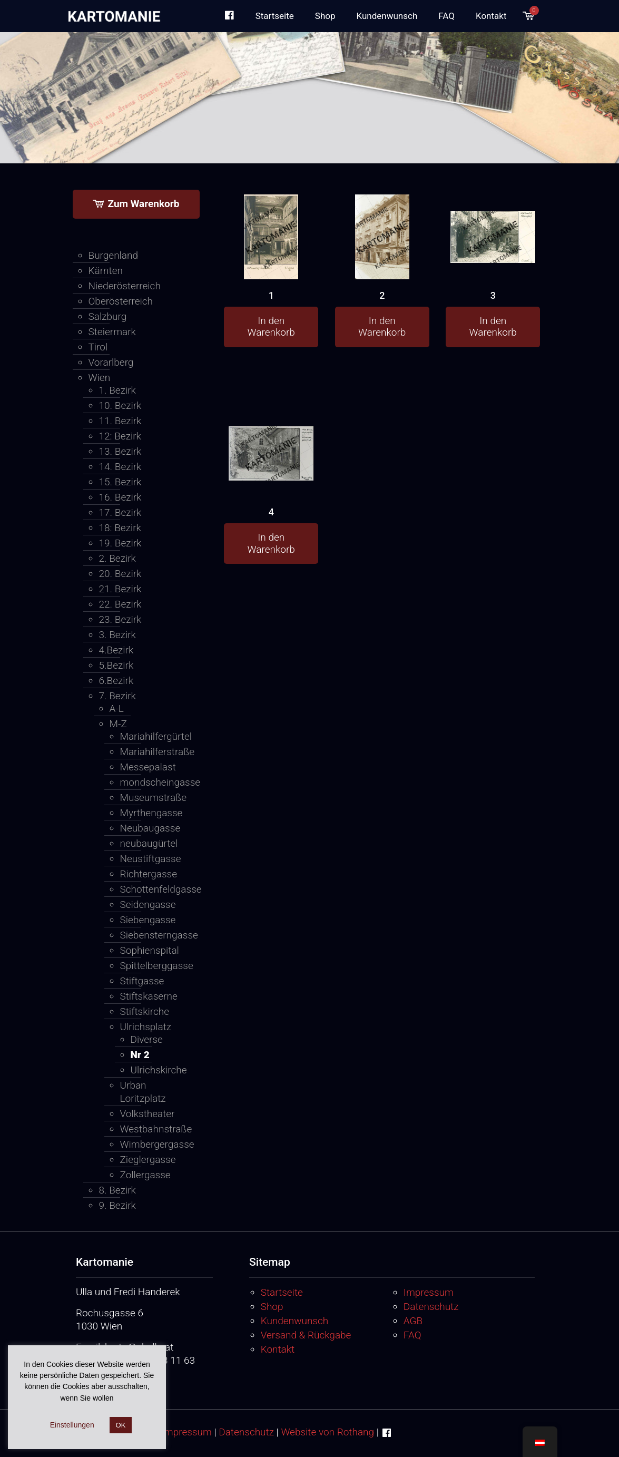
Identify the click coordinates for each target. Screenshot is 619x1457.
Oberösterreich (121, 301)
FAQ (412, 1335)
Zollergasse (145, 1175)
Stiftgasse (142, 981)
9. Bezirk (117, 1205)
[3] (492, 220)
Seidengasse (148, 904)
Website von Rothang (327, 1432)
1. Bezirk (117, 390)
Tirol (98, 347)
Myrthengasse (149, 813)
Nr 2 (140, 1055)
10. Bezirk (120, 405)
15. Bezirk (120, 482)
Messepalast (148, 767)
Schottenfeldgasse (149, 889)
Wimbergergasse (149, 1144)
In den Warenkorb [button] (271, 327)
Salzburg (108, 316)
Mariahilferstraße (149, 752)
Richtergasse (149, 874)
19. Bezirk (120, 543)
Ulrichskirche (152, 1070)
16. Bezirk (120, 497)
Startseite (282, 1292)
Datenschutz (431, 1306)
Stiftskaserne (149, 996)
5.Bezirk (116, 665)
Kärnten (106, 271)
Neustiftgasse (149, 859)
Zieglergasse (148, 1159)
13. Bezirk (120, 451)
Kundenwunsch (295, 1321)
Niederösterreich (125, 286)
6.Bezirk (116, 680)
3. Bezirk (117, 635)
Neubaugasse (149, 828)
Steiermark (112, 332)
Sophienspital (149, 950)
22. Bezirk (120, 604)
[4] (271, 438)
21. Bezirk (120, 589)
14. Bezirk (120, 467)
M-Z (118, 724)
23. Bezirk (120, 619)
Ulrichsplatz (146, 1027)
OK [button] (121, 1425)
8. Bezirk (117, 1190)
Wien (100, 377)
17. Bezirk (120, 512)
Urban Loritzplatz (143, 1091)
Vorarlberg (111, 362)
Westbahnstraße (149, 1129)
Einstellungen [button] (72, 1425)
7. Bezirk (117, 696)
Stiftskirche (145, 1011)
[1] (271, 260)
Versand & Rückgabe (306, 1335)
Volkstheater (147, 1114)
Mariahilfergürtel (149, 736)
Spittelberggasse (149, 966)
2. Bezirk (117, 558)
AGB (413, 1321)
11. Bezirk (120, 421)
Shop (272, 1306)
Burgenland (114, 255)
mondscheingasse (149, 782)
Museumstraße (149, 797)
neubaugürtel (149, 843)
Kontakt (278, 1349)
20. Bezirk (120, 574)
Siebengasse (148, 920)
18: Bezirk (120, 528)
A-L (117, 708)
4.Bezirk (116, 650)
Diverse (147, 1039)
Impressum (429, 1292)
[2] (382, 260)
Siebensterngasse (149, 935)
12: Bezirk (120, 436)
